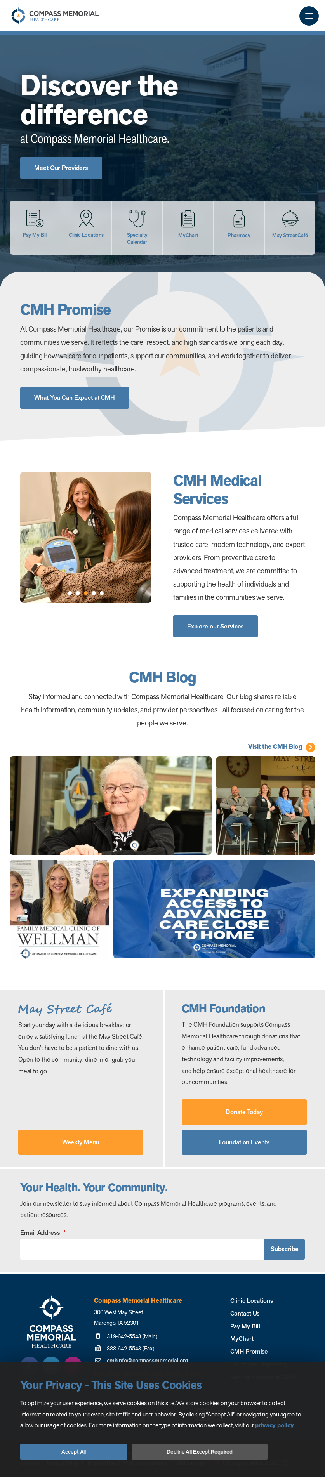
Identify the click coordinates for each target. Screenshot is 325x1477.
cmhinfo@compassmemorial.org (147, 1360)
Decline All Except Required (200, 1451)
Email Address (42, 1233)
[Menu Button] (309, 16)
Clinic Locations (251, 1300)
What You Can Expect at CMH (74, 398)
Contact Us (245, 1313)
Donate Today (244, 1112)
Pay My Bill (245, 1326)
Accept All (73, 1451)
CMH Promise (249, 1351)
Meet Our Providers (61, 168)
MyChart (242, 1339)
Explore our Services (215, 626)
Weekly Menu (81, 1142)
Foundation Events (244, 1142)
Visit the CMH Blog (275, 747)
